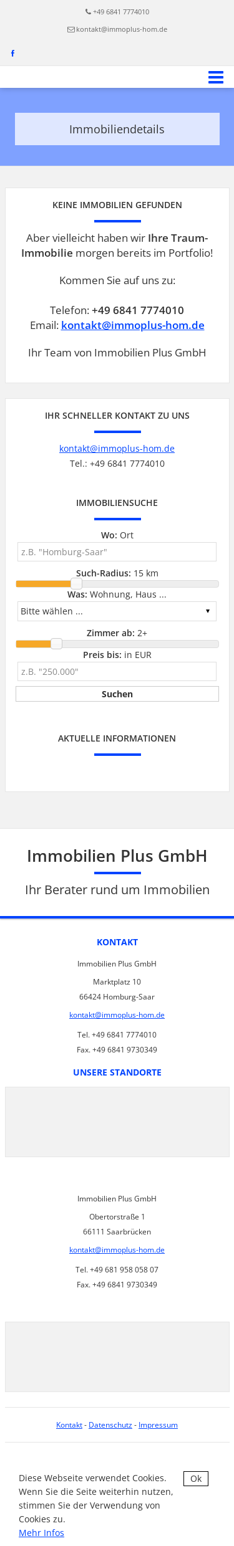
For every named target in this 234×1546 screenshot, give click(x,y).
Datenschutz (110, 1425)
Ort (117, 535)
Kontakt (69, 1425)
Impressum (158, 1425)
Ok (196, 1478)
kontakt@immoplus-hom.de (121, 29)
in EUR (117, 655)
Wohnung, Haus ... (117, 594)
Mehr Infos (41, 1533)
